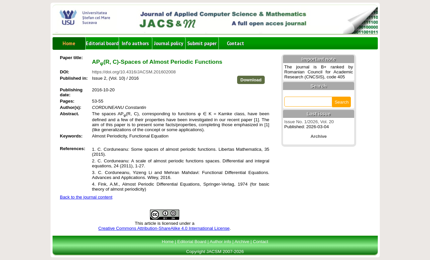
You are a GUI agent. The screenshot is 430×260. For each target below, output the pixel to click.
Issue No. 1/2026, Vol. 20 (309, 121)
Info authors (135, 43)
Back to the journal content (86, 197)
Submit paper (201, 43)
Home (69, 43)
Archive (241, 241)
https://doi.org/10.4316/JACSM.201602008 (134, 71)
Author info (220, 241)
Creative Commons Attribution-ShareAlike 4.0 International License (164, 228)
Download (251, 79)
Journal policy (168, 43)
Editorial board (102, 43)
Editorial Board (191, 241)
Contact (235, 43)
